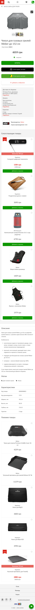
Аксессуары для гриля (11, 6)
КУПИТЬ (17, 63)
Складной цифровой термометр (17, 159)
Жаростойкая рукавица (17, 269)
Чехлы (19, 380)
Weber (22, 122)
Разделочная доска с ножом (17, 196)
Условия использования (24, 600)
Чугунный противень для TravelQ (17, 571)
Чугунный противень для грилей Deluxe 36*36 (17, 475)
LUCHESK (21, 608)
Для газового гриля (8, 380)
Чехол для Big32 (17, 507)
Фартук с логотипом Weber (17, 306)
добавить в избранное (18, 82)
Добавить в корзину (17, 171)
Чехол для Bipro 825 (17, 539)
